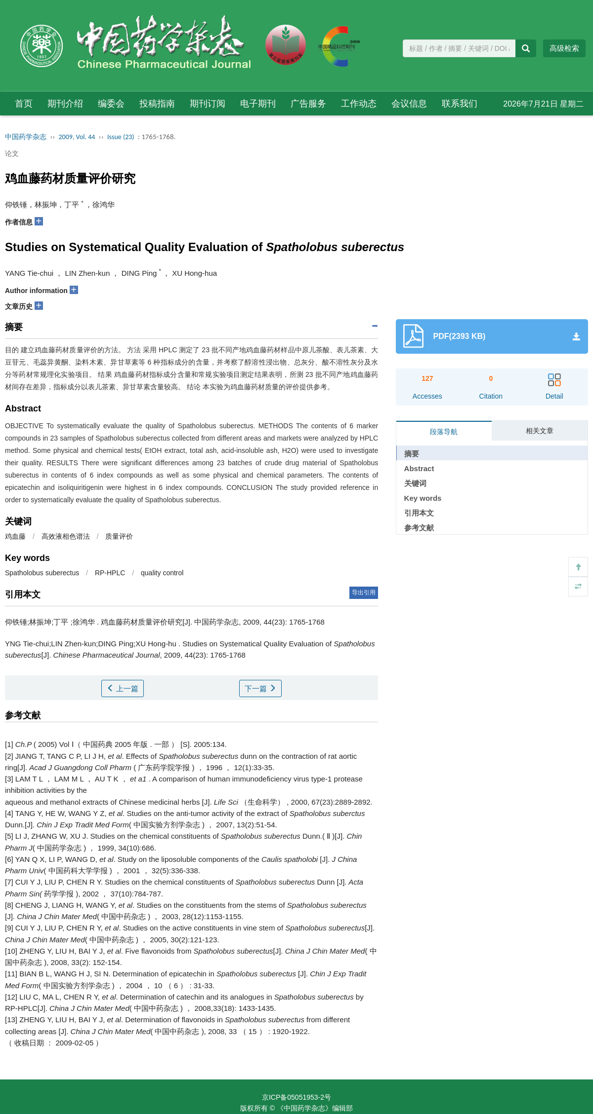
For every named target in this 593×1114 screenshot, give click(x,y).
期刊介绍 (65, 104)
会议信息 (409, 104)
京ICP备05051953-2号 (296, 1097)
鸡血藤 (15, 536)
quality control (162, 573)
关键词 (415, 483)
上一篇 (122, 688)
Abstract (419, 468)
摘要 (411, 453)
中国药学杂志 (25, 137)
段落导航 (444, 432)
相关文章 (539, 431)
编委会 (111, 104)
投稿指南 (157, 104)
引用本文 (419, 513)
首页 (24, 104)
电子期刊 (258, 104)
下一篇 (260, 688)
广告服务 (308, 104)
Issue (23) (120, 137)
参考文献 (419, 527)
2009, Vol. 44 (77, 137)
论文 (12, 153)
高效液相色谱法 (66, 536)
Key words (423, 498)
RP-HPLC (110, 573)
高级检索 (564, 48)
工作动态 (359, 104)
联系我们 (459, 104)
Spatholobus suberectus (42, 573)
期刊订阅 (207, 104)
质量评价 (119, 536)
